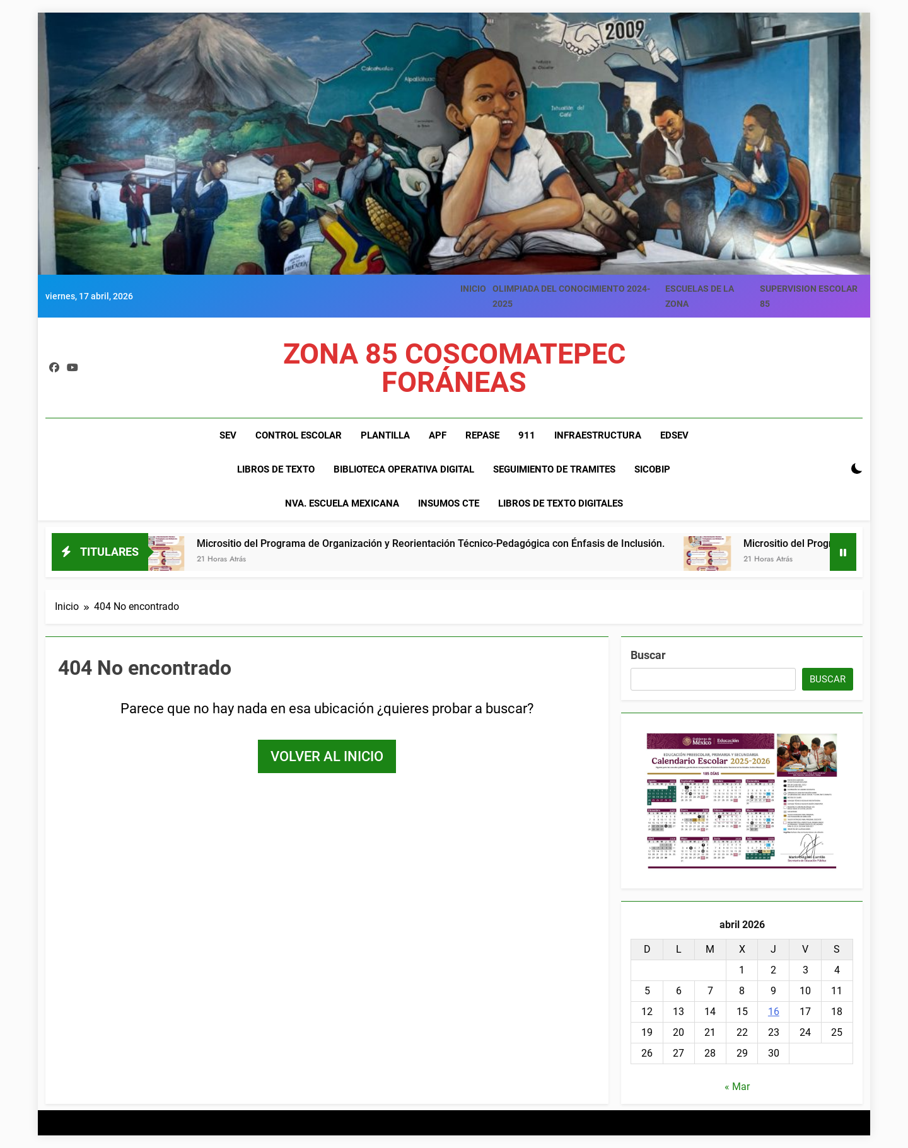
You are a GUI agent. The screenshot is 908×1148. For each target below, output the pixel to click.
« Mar (737, 1087)
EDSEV (674, 435)
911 (526, 435)
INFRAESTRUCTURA (597, 435)
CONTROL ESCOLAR (298, 435)
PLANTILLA (385, 435)
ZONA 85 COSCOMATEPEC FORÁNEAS (454, 368)
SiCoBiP (652, 469)
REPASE (482, 435)
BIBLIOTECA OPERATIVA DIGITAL (404, 469)
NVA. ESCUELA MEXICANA (342, 503)
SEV (227, 435)
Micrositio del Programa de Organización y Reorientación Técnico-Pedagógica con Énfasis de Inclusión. (437, 543)
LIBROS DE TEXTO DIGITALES (560, 503)
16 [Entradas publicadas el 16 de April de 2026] (773, 1012)
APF (437, 435)
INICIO (473, 289)
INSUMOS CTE (448, 503)
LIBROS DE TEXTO (276, 469)
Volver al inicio (327, 756)
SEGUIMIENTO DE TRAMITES (554, 469)
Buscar (648, 655)
